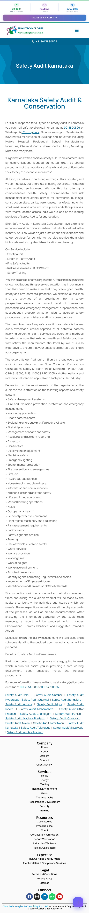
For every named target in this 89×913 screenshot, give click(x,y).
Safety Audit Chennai (35, 699)
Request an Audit (44, 17)
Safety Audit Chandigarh (35, 714)
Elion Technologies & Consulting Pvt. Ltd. (25, 906)
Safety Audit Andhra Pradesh (25, 732)
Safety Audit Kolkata (18, 704)
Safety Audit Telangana (35, 727)
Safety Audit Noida (17, 723)
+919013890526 (44, 41)
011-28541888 (28, 687)
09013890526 (50, 687)
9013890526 (72, 127)
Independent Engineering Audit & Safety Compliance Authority (57, 907)
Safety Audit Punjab (68, 714)
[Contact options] (78, 902)
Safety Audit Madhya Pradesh (24, 718)
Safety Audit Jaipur (49, 704)
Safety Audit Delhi (17, 695)
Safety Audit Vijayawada (68, 727)
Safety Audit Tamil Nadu (48, 723)
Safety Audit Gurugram (65, 718)
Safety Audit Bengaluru (66, 699)
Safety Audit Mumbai (48, 695)
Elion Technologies (30, 28)
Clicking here (30, 132)
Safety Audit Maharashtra (36, 709)
